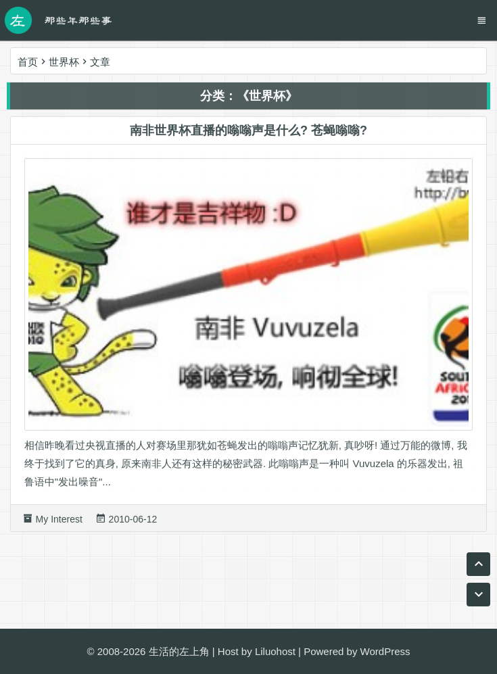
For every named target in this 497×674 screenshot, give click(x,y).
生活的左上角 (179, 651)
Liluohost (275, 651)
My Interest (59, 521)
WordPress (385, 651)
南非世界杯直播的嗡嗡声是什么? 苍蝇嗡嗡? (248, 133)
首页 (28, 62)
